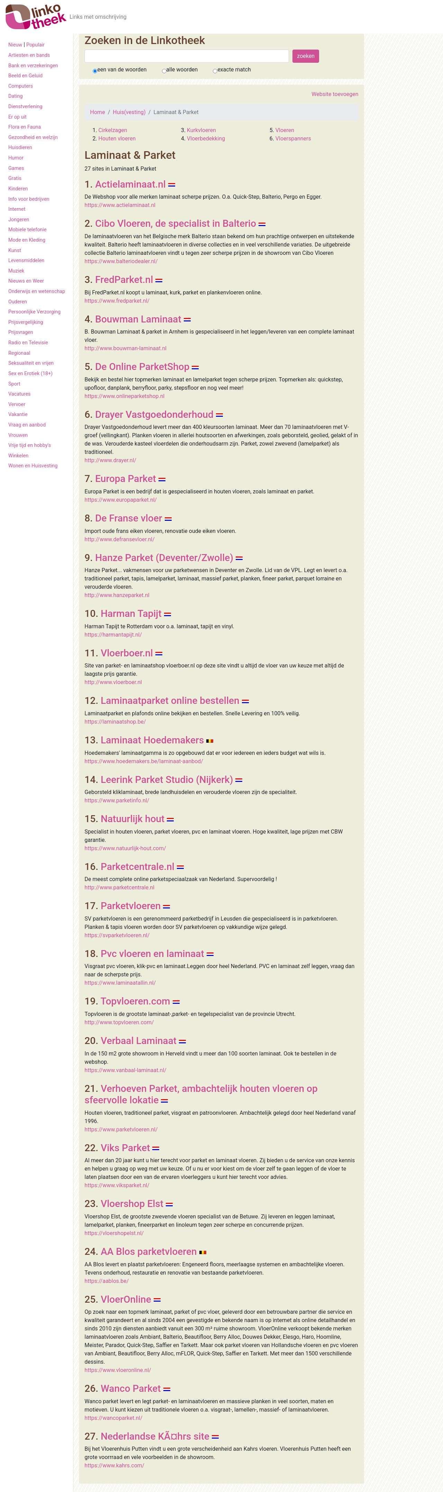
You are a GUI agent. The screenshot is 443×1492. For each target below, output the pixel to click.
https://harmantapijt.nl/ (113, 634)
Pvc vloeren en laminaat (152, 953)
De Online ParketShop (142, 366)
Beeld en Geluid (25, 76)
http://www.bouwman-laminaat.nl (125, 348)
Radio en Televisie (28, 343)
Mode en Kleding (26, 240)
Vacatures (19, 394)
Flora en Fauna (24, 127)
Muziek (16, 271)
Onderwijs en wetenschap (36, 291)
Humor (16, 158)
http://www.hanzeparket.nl (116, 595)
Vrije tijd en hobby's (29, 445)
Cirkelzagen (112, 130)
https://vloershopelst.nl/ (114, 1233)
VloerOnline (126, 1299)
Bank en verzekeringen (33, 66)
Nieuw (15, 45)
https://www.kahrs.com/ (114, 1465)
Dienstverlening (25, 107)
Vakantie (18, 414)
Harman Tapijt (131, 613)
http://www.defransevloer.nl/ (119, 539)
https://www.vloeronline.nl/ (117, 1370)
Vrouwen (18, 435)
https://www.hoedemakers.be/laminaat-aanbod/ (143, 761)
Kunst (14, 250)
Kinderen (18, 189)
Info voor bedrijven (28, 199)
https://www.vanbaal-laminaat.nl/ (125, 1070)
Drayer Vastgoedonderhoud (154, 414)
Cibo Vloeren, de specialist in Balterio (175, 223)
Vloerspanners (293, 138)
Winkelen (18, 456)
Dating (15, 96)
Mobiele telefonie (27, 230)
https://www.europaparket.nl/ (120, 500)
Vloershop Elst (132, 1203)
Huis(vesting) (129, 112)
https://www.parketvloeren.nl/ (120, 1129)
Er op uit (17, 117)
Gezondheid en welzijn (33, 137)
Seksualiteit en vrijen (31, 363)
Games (16, 168)
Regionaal (19, 353)
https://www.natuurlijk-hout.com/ (125, 848)
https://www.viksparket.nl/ (117, 1185)
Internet (16, 209)
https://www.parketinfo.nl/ (116, 800)
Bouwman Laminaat (138, 319)
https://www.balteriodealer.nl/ (121, 261)
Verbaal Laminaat (139, 1040)
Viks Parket (125, 1148)
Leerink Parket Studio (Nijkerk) (167, 779)
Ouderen (17, 302)
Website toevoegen (334, 94)
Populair (35, 45)
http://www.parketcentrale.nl (119, 887)
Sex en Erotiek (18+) (30, 374)
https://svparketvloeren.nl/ (117, 935)
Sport (14, 384)
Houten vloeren (117, 138)
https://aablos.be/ (106, 1281)
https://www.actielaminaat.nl (119, 205)
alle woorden (182, 69)
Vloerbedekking (206, 138)
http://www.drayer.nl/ (110, 460)
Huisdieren (20, 147)
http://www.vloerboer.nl (113, 682)
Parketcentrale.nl (137, 866)
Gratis (14, 178)
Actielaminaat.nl (130, 184)
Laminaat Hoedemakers (152, 740)
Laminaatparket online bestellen (170, 700)
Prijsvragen (20, 332)
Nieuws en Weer (26, 281)
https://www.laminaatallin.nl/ (120, 983)
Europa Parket (125, 478)
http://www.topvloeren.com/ (119, 1022)
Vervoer (16, 404)
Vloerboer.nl (127, 653)
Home (97, 112)
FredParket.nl (124, 279)
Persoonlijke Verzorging (34, 312)
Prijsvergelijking (25, 322)
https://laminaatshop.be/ (115, 721)
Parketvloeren (131, 906)
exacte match (234, 69)
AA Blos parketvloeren (149, 1251)
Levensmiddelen (26, 261)
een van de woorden (121, 69)
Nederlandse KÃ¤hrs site (155, 1436)
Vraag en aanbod (27, 425)
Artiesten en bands (29, 55)
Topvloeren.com (135, 1001)
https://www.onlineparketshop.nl (124, 396)
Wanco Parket (131, 1388)
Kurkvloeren (201, 130)
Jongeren (18, 220)
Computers (20, 86)
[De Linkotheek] (36, 17)
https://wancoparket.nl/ (113, 1418)
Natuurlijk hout (133, 819)
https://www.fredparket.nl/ (117, 300)
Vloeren (284, 130)
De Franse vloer (128, 518)
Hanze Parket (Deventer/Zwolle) (164, 557)
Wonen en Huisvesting (32, 466)
